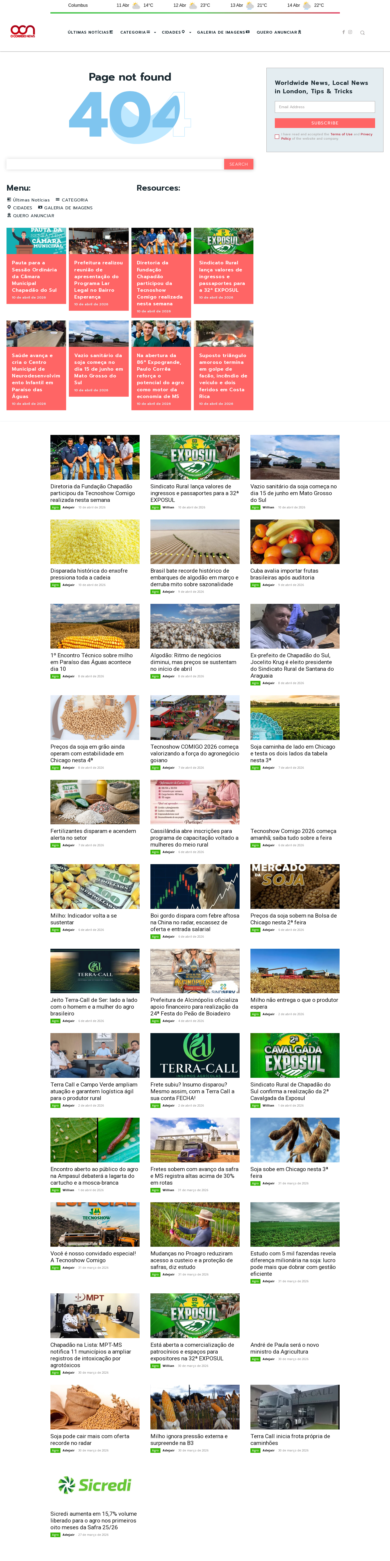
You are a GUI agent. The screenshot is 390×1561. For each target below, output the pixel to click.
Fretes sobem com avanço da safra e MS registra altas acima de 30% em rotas (194, 1176)
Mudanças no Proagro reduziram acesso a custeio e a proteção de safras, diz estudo (191, 1260)
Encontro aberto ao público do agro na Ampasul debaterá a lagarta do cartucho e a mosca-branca (94, 1176)
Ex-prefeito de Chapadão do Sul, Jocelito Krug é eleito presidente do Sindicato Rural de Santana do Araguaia (292, 665)
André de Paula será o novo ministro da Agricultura (284, 1348)
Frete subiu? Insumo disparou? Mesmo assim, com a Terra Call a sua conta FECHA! (192, 1091)
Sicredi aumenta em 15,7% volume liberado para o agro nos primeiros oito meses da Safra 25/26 (93, 1521)
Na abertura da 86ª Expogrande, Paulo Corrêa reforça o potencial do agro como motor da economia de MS (160, 376)
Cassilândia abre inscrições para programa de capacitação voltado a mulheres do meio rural (194, 838)
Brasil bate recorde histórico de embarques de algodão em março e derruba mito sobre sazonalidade (194, 578)
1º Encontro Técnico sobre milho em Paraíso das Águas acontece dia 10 (91, 662)
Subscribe (325, 123)
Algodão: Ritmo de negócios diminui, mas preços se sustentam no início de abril (193, 662)
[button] (362, 32)
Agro (55, 507)
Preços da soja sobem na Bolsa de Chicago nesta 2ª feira (293, 919)
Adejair (69, 507)
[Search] (238, 164)
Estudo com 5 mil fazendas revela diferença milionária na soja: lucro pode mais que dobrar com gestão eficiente (293, 1263)
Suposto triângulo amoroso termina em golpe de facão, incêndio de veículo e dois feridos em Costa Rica (223, 376)
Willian (168, 507)
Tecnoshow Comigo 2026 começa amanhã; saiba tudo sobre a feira (293, 834)
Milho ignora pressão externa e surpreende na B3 (189, 1439)
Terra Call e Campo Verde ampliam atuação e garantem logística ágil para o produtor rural (93, 1091)
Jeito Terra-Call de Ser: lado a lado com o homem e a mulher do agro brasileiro (93, 1007)
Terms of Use (341, 134)
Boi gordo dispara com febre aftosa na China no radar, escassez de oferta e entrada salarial (194, 922)
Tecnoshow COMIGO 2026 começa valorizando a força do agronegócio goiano (194, 753)
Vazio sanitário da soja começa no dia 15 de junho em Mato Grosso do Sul (98, 369)
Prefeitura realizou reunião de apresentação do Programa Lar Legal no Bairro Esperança (98, 280)
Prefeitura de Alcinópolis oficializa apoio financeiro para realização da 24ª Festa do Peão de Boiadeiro (194, 1007)
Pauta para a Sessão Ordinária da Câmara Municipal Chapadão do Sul (34, 276)
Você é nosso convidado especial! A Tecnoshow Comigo (93, 1257)
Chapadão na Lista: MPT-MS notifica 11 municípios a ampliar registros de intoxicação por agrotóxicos (90, 1355)
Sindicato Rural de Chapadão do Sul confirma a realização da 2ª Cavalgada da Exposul (290, 1091)
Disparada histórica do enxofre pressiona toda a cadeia (89, 574)
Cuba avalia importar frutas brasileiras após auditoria (284, 574)
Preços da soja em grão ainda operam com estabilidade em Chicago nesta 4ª (87, 753)
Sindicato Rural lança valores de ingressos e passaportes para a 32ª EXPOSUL (222, 276)
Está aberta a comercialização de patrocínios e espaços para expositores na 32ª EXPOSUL (192, 1352)
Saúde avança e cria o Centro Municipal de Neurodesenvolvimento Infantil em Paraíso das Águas (36, 376)
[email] (325, 107)
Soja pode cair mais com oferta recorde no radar (89, 1439)
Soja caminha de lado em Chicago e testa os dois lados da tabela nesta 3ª (293, 753)
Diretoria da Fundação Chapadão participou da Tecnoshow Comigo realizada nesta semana (160, 283)
